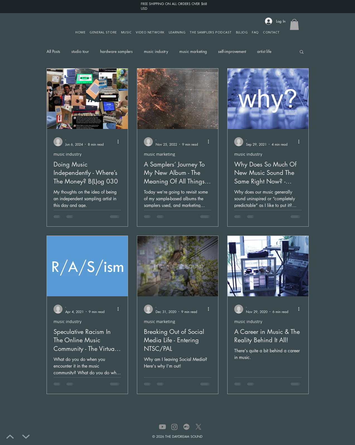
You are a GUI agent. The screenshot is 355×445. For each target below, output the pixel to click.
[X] (198, 427)
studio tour (80, 51)
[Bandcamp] (186, 427)
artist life (264, 51)
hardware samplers (116, 51)
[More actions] (120, 141)
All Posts (53, 51)
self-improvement (232, 51)
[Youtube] (162, 427)
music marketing (193, 51)
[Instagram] (174, 427)
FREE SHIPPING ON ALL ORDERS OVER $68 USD (174, 6)
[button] (150, 32)
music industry (156, 51)
